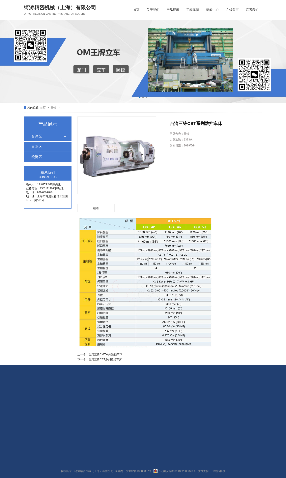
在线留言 (232, 10)
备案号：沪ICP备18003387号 (133, 471)
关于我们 (153, 10)
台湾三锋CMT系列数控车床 (105, 354)
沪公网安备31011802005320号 (175, 471)
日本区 (36, 147)
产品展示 (172, 10)
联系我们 (252, 10)
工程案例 (192, 10)
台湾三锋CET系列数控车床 (105, 359)
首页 (136, 10)
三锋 (54, 107)
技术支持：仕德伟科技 (211, 471)
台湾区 (36, 136)
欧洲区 (36, 157)
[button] (139, 97)
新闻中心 (212, 10)
